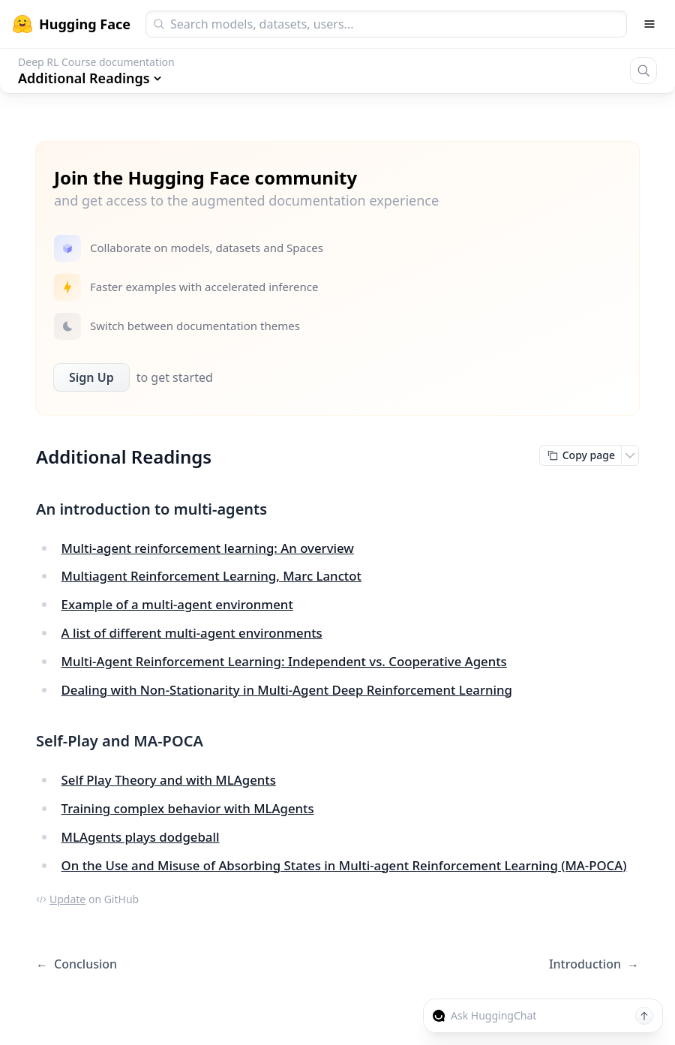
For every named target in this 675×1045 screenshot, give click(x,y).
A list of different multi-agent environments (192, 632)
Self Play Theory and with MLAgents (169, 779)
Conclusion (76, 964)
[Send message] (644, 1016)
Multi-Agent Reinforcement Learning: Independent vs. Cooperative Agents (284, 661)
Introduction (594, 964)
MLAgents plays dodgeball (141, 836)
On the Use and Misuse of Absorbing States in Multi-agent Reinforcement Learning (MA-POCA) (344, 865)
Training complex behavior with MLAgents (188, 808)
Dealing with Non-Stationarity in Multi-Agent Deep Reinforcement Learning (287, 689)
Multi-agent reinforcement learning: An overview (208, 548)
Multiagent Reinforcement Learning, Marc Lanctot (212, 575)
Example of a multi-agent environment (177, 604)
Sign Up (91, 377)
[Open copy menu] (630, 455)
